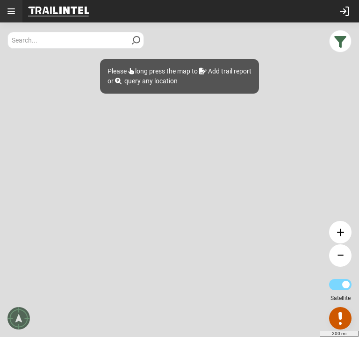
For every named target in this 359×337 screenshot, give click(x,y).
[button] (340, 41)
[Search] (136, 40)
